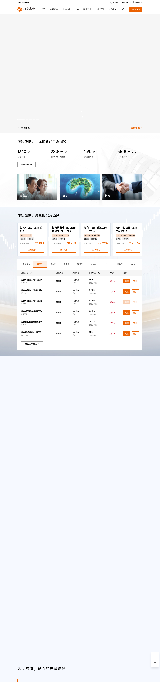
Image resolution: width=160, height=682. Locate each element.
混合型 (67, 264)
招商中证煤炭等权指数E (31, 300)
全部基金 (54, 9)
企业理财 (100, 9)
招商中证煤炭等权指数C (32, 279)
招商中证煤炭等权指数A (32, 290)
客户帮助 (127, 2)
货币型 (80, 264)
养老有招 (66, 9)
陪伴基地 (87, 9)
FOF (107, 264)
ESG (77, 9)
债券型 (53, 264)
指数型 (120, 264)
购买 (127, 281)
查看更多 (136, 128)
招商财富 (139, 2)
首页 (43, 9)
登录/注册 (135, 9)
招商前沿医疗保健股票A (32, 311)
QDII (133, 264)
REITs (93, 264)
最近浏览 (27, 264)
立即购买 (32, 249)
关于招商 (112, 9)
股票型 (40, 264)
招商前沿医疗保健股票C (32, 321)
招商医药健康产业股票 (31, 332)
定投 (135, 281)
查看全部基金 (32, 344)
